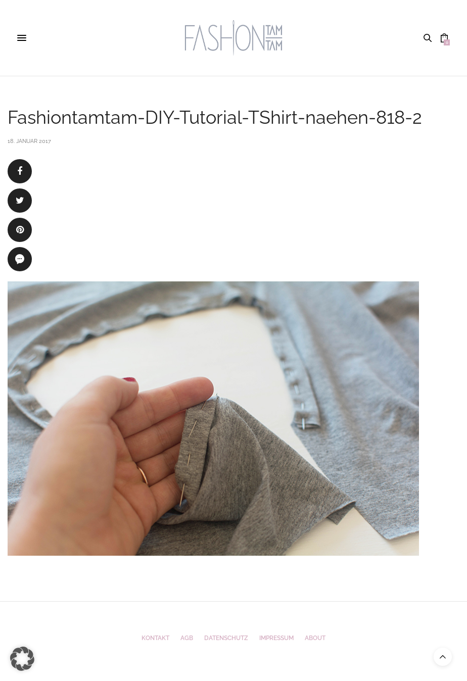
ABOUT (315, 638)
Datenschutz (226, 638)
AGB (186, 638)
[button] (22, 659)
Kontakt (155, 638)
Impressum (276, 638)
